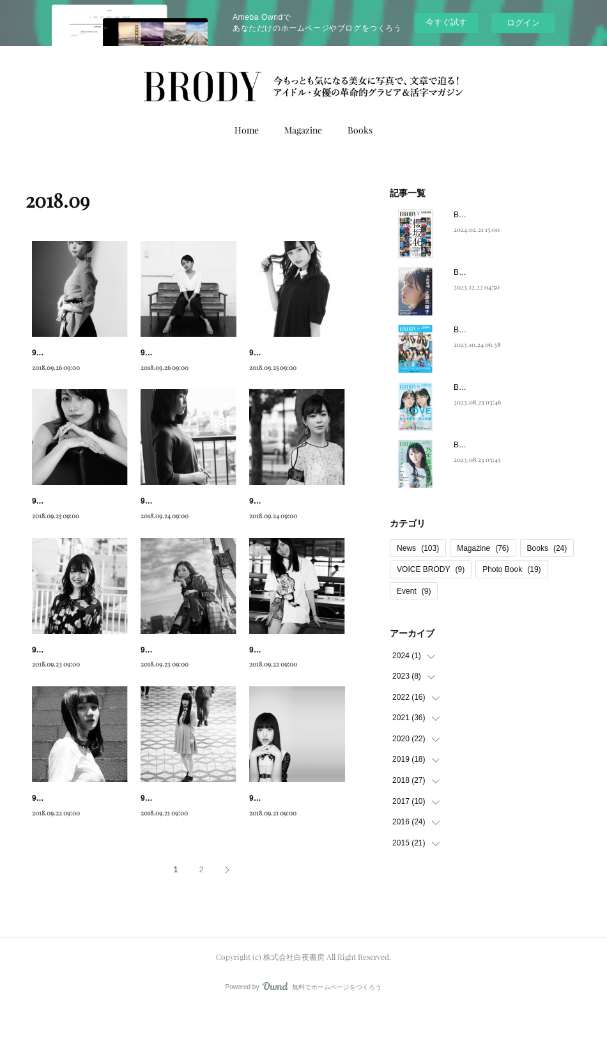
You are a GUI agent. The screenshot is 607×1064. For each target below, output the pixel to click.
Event (414, 591)
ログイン (523, 22)
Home (246, 130)
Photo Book (511, 569)
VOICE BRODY (431, 569)
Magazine (303, 130)
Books (360, 130)
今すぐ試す (446, 22)
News (418, 548)
